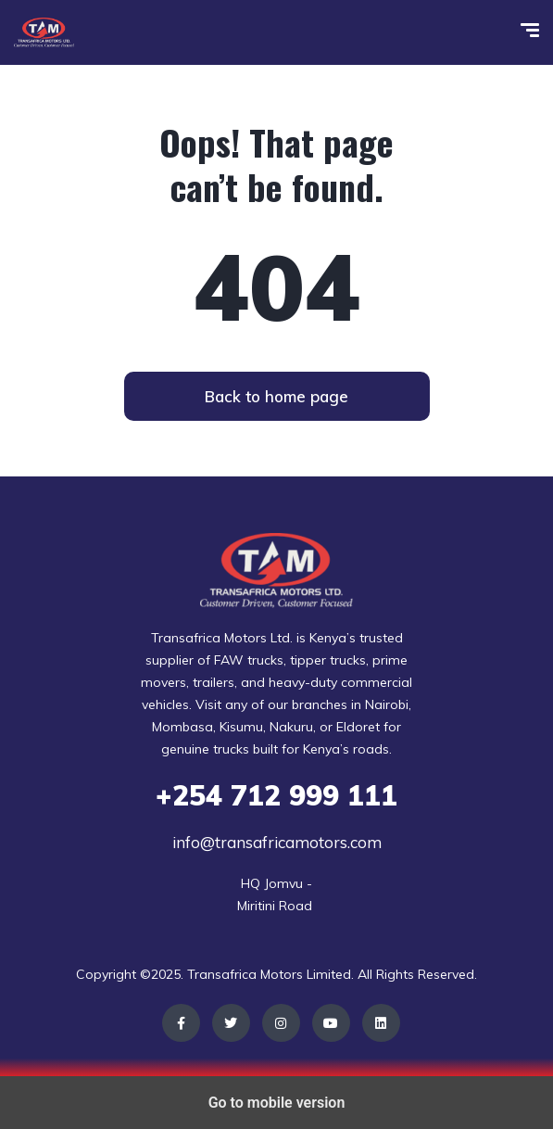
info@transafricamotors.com (277, 842)
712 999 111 (276, 795)
